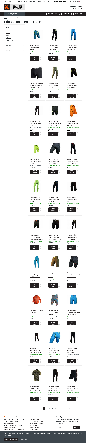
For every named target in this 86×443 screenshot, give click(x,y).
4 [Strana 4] (52, 408)
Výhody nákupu (18, 1)
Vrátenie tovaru (34, 427)
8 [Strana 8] (63, 408)
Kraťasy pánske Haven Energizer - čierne (72, 199)
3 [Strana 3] (49, 408)
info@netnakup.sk (10, 423)
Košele (8, 38)
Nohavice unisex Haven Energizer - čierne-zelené (53, 47)
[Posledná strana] (69, 408)
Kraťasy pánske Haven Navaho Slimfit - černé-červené (73, 275)
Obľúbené (63, 14)
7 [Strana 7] (60, 408)
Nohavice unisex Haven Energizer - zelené (35, 199)
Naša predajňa (8, 429)
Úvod (5, 18)
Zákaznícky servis (8, 1)
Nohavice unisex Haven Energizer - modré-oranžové (35, 275)
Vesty (8, 50)
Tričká (8, 48)
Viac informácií (23, 439)
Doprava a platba (27, 1)
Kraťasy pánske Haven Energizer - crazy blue (53, 312)
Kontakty (48, 1)
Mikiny (8, 43)
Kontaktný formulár (9, 427)
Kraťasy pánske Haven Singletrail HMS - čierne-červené (36, 237)
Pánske (8, 33)
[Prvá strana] (41, 408)
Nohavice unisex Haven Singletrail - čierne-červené (72, 161)
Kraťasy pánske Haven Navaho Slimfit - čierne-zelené (54, 123)
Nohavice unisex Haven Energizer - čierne (35, 123)
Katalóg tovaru (14, 14)
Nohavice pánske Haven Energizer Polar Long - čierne (35, 350)
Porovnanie (75, 14)
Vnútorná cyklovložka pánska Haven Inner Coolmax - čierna (36, 85)
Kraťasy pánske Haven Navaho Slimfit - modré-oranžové (73, 312)
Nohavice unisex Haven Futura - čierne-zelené (72, 350)
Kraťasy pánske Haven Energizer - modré (35, 47)
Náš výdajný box (19, 429)
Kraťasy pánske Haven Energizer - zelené (35, 161)
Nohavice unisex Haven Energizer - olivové (53, 85)
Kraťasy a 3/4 (10, 40)
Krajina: (75, 1)
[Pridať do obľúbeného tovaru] (40, 57)
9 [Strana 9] (66, 408)
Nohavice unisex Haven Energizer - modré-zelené (72, 47)
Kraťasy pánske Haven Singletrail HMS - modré (53, 350)
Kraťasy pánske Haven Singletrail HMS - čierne (53, 161)
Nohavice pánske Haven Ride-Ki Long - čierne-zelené (54, 388)
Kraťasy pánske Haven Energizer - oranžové (72, 123)
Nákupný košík (49, 14)
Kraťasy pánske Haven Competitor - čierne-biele (73, 388)
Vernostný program (35, 425)
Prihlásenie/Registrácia (60, 1)
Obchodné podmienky (36, 421)
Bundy (8, 35)
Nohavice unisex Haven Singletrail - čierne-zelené (72, 237)
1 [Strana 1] (44, 408)
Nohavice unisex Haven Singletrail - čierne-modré (53, 199)
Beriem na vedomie (11, 439)
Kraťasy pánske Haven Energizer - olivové (53, 275)
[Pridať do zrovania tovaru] (40, 59)
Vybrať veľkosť (35, 58)
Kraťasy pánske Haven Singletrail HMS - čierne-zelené (54, 237)
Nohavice (9, 45)
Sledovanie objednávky (39, 1)
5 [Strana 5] (55, 408)
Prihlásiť (76, 427)
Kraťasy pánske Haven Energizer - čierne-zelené (72, 85)
